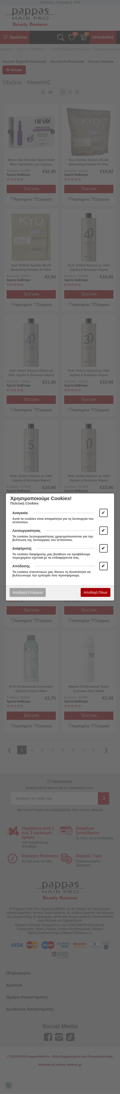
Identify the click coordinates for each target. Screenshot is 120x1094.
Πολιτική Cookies (24, 503)
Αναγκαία (20, 513)
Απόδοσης (21, 566)
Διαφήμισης (22, 548)
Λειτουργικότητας (26, 531)
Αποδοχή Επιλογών (28, 592)
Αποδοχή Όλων (95, 592)
